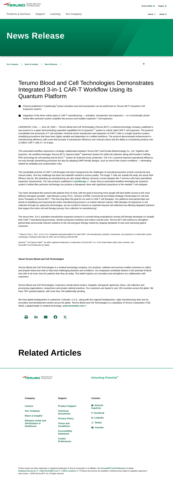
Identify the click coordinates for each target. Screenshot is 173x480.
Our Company (74, 14)
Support (40, 14)
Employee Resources (27, 471)
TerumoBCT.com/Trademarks (113, 469)
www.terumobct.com (73, 306)
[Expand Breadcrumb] (144, 63)
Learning (55, 14)
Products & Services (18, 14)
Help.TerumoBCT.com (49, 471)
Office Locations (69, 471)
